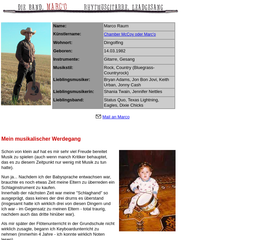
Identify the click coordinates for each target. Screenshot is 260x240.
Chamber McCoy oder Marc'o (130, 34)
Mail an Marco (116, 116)
